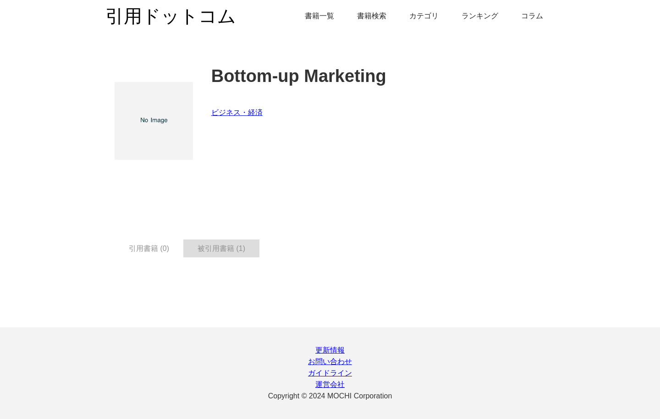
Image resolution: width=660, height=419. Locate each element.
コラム (532, 16)
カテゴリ (424, 16)
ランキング (480, 16)
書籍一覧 (319, 16)
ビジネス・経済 (237, 112)
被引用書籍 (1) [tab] (221, 248)
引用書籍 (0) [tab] (149, 248)
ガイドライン (330, 373)
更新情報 (330, 350)
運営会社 (330, 384)
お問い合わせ (330, 361)
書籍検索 (371, 16)
